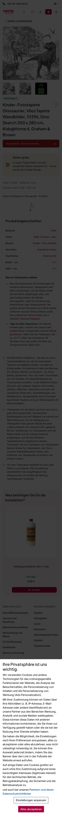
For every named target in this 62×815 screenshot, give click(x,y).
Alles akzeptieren (31, 809)
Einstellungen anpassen (31, 800)
